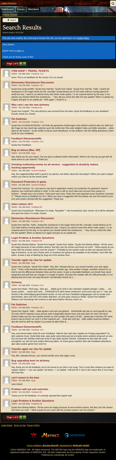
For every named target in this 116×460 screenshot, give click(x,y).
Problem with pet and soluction (29, 389)
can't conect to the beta (25, 377)
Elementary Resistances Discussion (32, 82)
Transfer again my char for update (31, 260)
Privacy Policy (33, 425)
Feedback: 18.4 (37, 74)
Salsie (14, 73)
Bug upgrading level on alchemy (30, 360)
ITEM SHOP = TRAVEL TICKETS (30, 71)
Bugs (33, 153)
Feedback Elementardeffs (26, 138)
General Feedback (38, 171)
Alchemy (16, 282)
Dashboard (7, 9)
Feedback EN (36, 108)
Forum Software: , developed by (58, 445)
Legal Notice (7, 425)
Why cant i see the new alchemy (30, 104)
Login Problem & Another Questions (32, 237)
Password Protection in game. (29, 181)
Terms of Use (20, 425)
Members (33, 9)
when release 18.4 (22, 204)
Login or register (9, 3)
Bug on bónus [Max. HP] (25, 150)
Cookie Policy (83, 38)
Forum (21, 9)
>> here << (19, 51)
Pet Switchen (19, 119)
